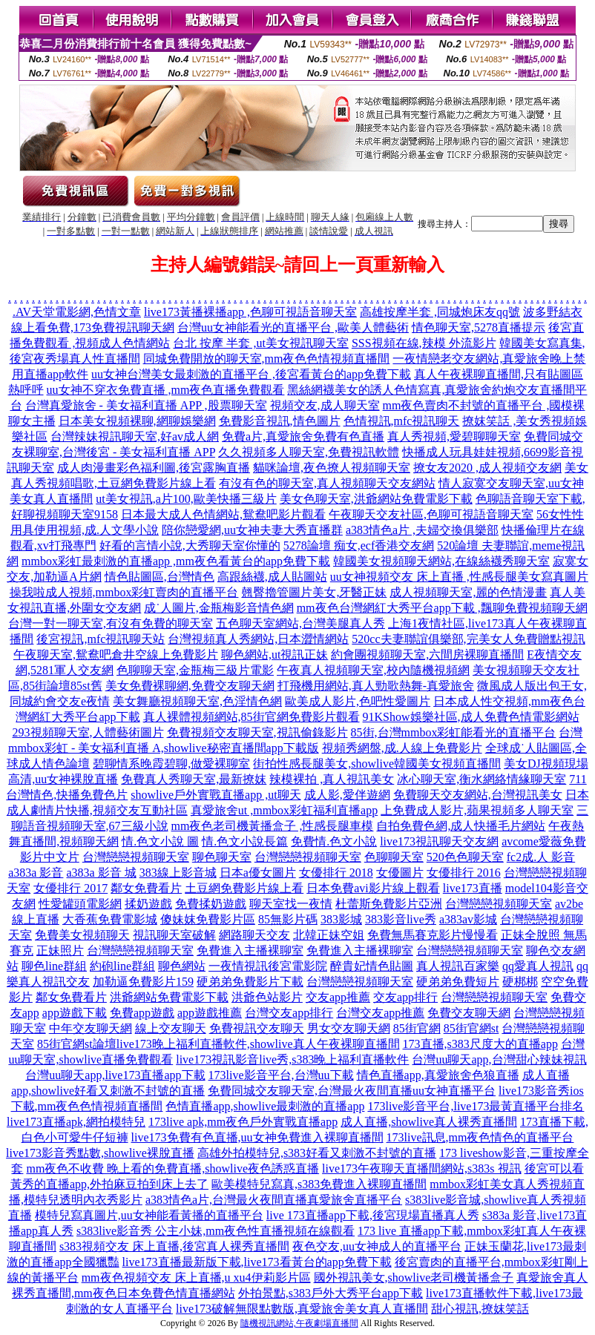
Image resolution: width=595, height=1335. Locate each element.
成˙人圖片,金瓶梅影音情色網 (218, 607)
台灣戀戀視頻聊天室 (135, 857)
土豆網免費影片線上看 (244, 888)
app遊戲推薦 (209, 1012)
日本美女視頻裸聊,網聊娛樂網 (137, 421)
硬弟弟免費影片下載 (250, 981)
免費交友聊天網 (468, 1012)
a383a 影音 (35, 872)
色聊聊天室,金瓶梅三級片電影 (195, 670)
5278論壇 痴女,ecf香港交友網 (359, 545)
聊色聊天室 (222, 857)
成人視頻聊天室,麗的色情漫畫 (468, 592)
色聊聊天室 (394, 857)
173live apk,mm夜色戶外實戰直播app (243, 1121)
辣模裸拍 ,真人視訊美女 (331, 779)
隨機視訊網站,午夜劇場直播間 (299, 1323)
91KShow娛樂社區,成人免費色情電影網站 (471, 717)
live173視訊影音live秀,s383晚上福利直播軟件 (292, 1059)
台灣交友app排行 (289, 1012)
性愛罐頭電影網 (80, 903)
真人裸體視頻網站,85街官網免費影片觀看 (251, 717)
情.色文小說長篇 (245, 841)
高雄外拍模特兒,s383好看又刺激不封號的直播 (316, 1153)
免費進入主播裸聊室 (250, 950)
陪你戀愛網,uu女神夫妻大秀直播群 (252, 530)
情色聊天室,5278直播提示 (478, 327)
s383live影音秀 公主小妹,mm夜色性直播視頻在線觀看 (215, 1230)
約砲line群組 (122, 966)
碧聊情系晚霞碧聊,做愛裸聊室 (171, 763)
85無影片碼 (288, 919)
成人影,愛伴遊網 (347, 794)
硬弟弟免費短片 (457, 981)
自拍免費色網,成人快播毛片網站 (460, 826)
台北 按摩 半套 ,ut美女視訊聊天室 (260, 343)
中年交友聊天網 (90, 1028)
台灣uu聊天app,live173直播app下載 (115, 1075)
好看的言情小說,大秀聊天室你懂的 (189, 545)
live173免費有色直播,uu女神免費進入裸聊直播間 (257, 1137)
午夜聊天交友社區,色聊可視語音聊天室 (431, 514)
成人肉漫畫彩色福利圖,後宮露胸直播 (153, 467)
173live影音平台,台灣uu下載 (281, 1075)
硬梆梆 (520, 981)
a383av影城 (468, 919)
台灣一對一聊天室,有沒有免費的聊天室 (110, 623)
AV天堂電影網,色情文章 (78, 312)
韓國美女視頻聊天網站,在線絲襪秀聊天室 (441, 561)
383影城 (341, 919)
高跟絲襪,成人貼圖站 (272, 576)
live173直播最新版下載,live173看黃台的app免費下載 (257, 1262)
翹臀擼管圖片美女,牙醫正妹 (314, 592)
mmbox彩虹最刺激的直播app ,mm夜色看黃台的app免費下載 (176, 561)
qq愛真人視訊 (537, 966)
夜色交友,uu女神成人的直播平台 (376, 1246)
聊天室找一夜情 (290, 903)
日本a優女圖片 (258, 872)
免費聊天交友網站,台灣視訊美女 (477, 794)
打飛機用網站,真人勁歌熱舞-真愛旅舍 (375, 685)
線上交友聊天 (170, 1028)
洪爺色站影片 (267, 997)
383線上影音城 (178, 872)
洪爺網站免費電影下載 (169, 997)
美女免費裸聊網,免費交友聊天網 (190, 685)
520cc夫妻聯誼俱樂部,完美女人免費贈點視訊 (468, 639)
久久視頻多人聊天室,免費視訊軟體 (308, 452)
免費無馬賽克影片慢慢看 (432, 935)
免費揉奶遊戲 (210, 903)
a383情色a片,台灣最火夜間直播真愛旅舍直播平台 (273, 1199)
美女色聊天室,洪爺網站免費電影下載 (376, 498)
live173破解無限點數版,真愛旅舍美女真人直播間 (302, 1308)
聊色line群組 (54, 966)
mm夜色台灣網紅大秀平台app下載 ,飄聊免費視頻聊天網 (442, 607)
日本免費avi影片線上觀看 (373, 888)
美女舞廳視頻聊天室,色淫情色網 (197, 701)
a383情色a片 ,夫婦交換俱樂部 (422, 530)
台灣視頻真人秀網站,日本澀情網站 (258, 639)
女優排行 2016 (464, 872)
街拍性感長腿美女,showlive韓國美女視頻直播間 (377, 763)
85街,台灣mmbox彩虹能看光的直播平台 (453, 732)
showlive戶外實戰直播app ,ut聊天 (215, 794)
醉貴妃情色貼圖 (371, 966)
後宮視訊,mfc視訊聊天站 (100, 639)
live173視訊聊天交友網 (439, 841)
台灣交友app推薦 (380, 1012)
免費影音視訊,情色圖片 (280, 421)
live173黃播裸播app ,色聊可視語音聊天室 (250, 312)
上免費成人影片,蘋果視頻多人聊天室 (477, 810)
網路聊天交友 (254, 935)
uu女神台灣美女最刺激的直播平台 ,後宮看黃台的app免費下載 (251, 374)
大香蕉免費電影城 (109, 919)
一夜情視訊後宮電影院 (267, 966)
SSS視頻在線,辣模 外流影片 (424, 343)
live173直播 (472, 888)
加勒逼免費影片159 (143, 981)
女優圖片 (400, 872)
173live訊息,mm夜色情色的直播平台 (480, 1137)
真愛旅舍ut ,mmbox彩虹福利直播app (284, 810)
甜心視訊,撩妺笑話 (480, 1308)
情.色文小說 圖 (160, 841)
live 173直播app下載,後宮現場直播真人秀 (372, 1215)
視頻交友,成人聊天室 (325, 405)
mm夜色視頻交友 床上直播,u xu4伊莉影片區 (196, 1277)
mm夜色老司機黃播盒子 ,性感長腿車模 (272, 826)
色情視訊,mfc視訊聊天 (401, 421)
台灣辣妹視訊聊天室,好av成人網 (134, 436)
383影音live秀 (400, 919)
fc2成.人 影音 (541, 857)
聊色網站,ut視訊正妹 (274, 654)
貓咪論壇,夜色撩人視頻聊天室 (331, 467)
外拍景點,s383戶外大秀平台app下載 (330, 1293)
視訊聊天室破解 (174, 935)
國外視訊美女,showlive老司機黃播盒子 (414, 1277)
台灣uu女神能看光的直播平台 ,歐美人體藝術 (293, 327)
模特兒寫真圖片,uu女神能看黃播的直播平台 (149, 1215)
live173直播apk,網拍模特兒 (76, 1121)
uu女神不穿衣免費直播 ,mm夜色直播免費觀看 (166, 389)
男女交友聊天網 (348, 1028)
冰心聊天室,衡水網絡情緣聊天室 (481, 779)
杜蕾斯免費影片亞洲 (388, 903)
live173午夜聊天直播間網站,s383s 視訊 (421, 1168)
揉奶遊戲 (148, 903)
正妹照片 (60, 950)
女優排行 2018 (336, 872)
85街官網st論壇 (76, 1044)
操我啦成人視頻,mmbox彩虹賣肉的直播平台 (124, 592)
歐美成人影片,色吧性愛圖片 (357, 701)
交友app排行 (405, 997)
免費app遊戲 (142, 1012)
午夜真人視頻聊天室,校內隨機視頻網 (373, 670)
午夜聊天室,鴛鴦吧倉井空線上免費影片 (115, 654)
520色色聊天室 (465, 857)
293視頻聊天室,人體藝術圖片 (88, 732)
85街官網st (471, 1028)
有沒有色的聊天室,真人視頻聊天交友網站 (327, 483)
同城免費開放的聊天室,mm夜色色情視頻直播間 (266, 358)
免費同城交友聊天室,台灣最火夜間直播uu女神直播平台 (352, 1090)
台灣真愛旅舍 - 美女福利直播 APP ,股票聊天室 (146, 405)
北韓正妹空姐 (328, 935)
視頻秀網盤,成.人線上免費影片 (402, 748)
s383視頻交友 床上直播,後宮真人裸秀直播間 (174, 1246)
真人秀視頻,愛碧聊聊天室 (454, 436)
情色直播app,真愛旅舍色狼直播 (438, 1075)
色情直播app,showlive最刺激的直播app (264, 1106)
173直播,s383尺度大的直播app (480, 1044)
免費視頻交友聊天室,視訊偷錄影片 (257, 732)
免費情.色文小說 (334, 841)
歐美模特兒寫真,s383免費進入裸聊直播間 (319, 1184)
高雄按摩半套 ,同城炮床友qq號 (440, 312)
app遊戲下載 (74, 1012)
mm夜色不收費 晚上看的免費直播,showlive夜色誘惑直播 (172, 1168)
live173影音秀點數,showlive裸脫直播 (100, 1153)
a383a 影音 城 (101, 872)
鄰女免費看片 (146, 888)
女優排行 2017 (70, 888)
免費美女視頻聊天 (82, 935)
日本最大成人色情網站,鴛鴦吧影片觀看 (223, 514)
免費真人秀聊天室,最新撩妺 (193, 779)
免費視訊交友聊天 (256, 1028)
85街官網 (417, 1028)
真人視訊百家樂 (457, 966)
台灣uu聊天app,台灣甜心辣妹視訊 (499, 1059)
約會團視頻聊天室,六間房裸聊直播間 (427, 654)
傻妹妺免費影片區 (207, 919)
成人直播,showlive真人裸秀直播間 (429, 1121)
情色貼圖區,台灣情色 (159, 576)
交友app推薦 (338, 997)
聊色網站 (182, 966)
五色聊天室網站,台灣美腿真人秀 (300, 623)
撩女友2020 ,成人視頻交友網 (487, 467)
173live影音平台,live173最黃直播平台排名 (475, 1106)
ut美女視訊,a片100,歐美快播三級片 (186, 498)
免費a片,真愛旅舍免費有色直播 (303, 436)
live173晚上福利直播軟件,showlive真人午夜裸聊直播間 (258, 1044)
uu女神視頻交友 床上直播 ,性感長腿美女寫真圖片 (459, 576)
